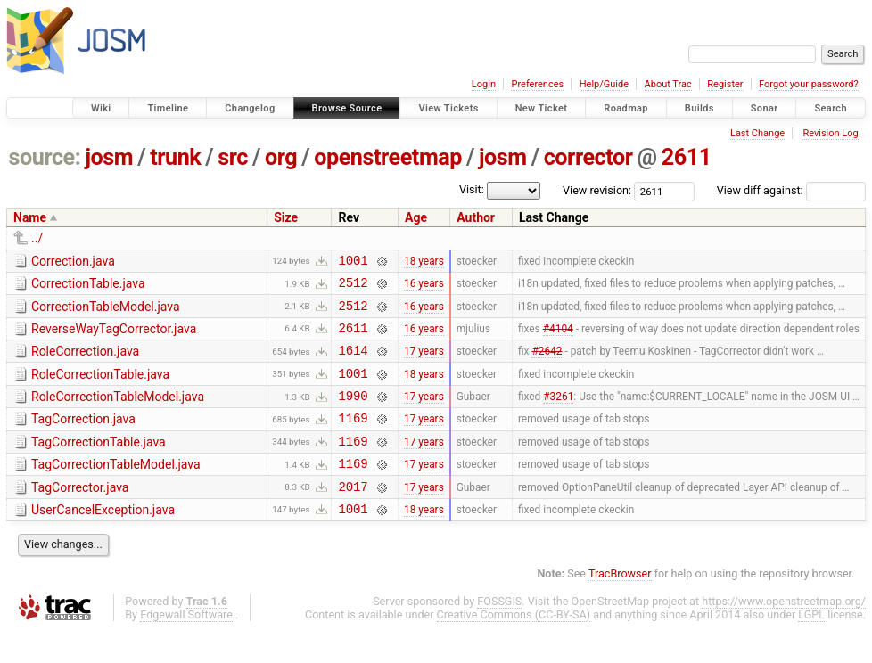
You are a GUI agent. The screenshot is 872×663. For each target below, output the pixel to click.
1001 (352, 262)
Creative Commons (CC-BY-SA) (514, 646)
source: (45, 157)
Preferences (537, 84)
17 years (424, 363)
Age (416, 217)
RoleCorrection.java (85, 362)
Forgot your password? (809, 84)
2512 (352, 287)
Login (484, 84)
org (281, 157)
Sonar (764, 108)
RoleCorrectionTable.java (100, 388)
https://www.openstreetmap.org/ (784, 633)
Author (476, 217)
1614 (352, 363)
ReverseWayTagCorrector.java (113, 337)
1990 (352, 413)
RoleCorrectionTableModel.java (117, 412)
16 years (424, 288)
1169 (352, 438)
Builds (699, 108)
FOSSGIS (499, 633)
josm (109, 157)
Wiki (101, 108)
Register (725, 84)
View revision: (597, 190)
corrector (588, 157)
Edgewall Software (186, 646)
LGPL (811, 646)
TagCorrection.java (83, 437)
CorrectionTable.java (88, 286)
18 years (424, 262)
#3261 (558, 414)
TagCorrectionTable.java (98, 463)
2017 (352, 515)
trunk (175, 157)
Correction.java (73, 261)
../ (37, 238)
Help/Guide (604, 84)
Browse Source (347, 108)
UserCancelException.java (103, 539)
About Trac (668, 84)
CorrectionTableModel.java (105, 312)
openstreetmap (388, 157)
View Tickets (448, 108)
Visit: (471, 189)
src (233, 157)
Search (830, 108)
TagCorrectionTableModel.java (116, 488)
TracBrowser (620, 605)
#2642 (546, 363)
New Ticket (541, 108)
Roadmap (626, 108)
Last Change (757, 133)
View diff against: (791, 190)
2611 (687, 157)
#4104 (558, 338)
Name (29, 217)
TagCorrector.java (79, 514)
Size (286, 217)
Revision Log (830, 133)
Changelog (250, 108)
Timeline (167, 108)
